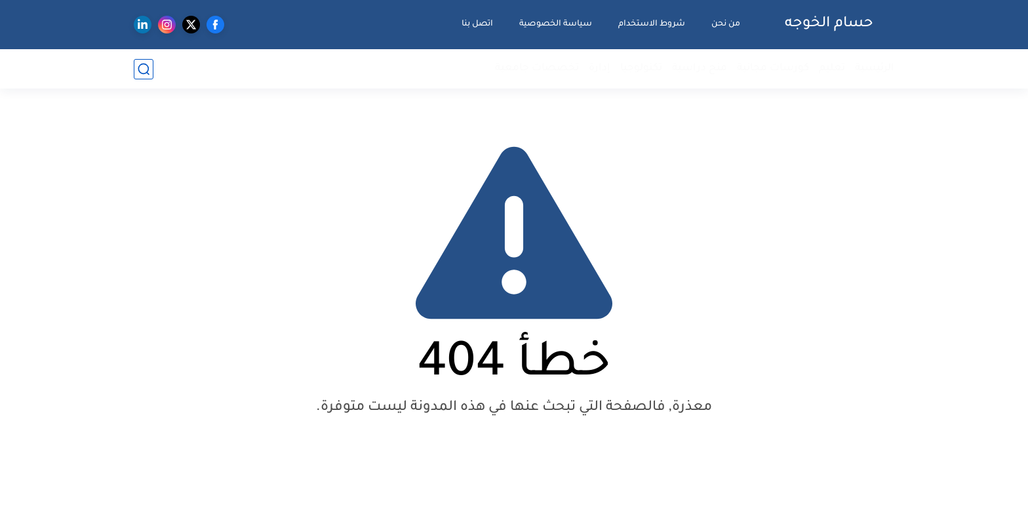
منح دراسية (699, 68)
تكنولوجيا (641, 68)
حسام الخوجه (829, 24)
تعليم (832, 68)
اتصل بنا (477, 24)
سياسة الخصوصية (555, 24)
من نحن (725, 24)
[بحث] (143, 69)
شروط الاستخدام (651, 24)
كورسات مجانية (773, 68)
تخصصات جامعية (537, 68)
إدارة (599, 68)
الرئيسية (874, 68)
